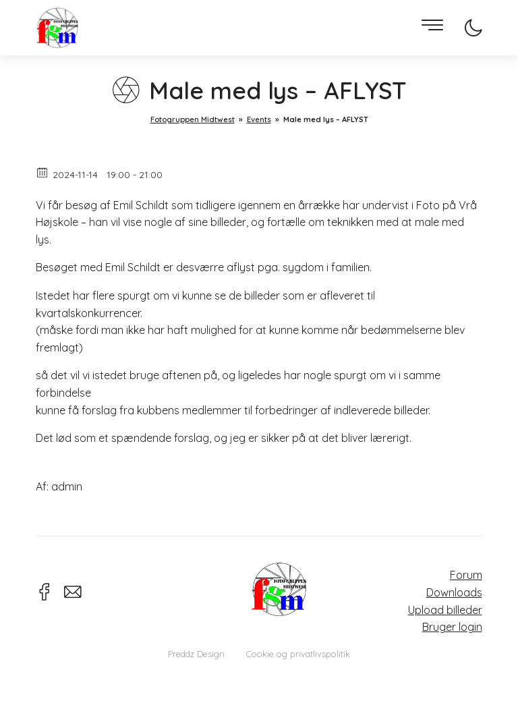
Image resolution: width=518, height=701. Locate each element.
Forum (466, 575)
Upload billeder (445, 610)
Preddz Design (196, 653)
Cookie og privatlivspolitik (298, 653)
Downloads (454, 592)
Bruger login (452, 627)
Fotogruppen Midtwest (57, 28)
